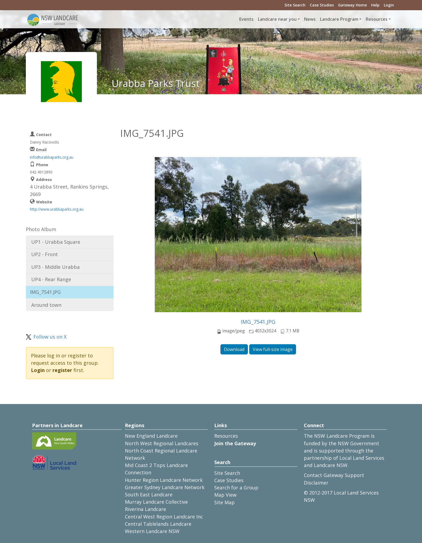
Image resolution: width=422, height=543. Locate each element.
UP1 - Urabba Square (55, 242)
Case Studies (322, 5)
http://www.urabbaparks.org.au (56, 209)
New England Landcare (151, 436)
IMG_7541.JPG (258, 321)
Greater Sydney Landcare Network (165, 487)
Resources (226, 436)
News (310, 19)
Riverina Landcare (145, 509)
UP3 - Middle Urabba (55, 267)
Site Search (294, 5)
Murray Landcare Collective (156, 502)
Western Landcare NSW (152, 531)
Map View (225, 495)
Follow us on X (49, 336)
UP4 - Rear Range (51, 279)
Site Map (224, 502)
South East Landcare (149, 494)
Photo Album (41, 229)
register (62, 370)
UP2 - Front (44, 254)
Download (234, 349)
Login (389, 5)
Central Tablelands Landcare (158, 524)
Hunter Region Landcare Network (164, 480)
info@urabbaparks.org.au (51, 157)
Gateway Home (352, 5)
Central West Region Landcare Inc (164, 516)
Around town (46, 305)
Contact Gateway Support (334, 475)
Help (375, 5)
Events (246, 19)
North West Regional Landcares (161, 443)
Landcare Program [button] (339, 19)
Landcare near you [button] (277, 19)
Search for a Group (236, 487)
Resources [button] (377, 19)
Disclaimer (316, 482)
